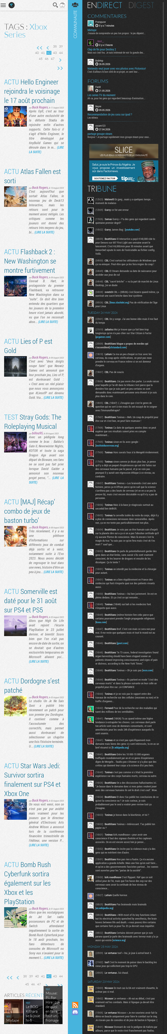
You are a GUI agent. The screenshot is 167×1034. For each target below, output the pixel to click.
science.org (119, 940)
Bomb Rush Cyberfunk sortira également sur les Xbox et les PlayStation (27, 883)
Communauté (75, 497)
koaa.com (101, 622)
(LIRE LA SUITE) (44, 232)
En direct (105, 5)
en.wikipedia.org (104, 908)
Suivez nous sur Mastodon (75, 1019)
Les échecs (93, 117)
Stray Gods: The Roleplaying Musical (32, 421)
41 (43, 53)
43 (55, 53)
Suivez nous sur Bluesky (75, 1026)
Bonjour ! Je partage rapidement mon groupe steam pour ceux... (119, 137)
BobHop (99, 60)
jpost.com (122, 643)
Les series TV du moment (101, 95)
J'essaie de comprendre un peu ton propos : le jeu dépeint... (117, 33)
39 (61, 46)
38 (55, 46)
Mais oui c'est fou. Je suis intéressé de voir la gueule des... (116, 52)
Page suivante (60, 60)
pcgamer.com (103, 337)
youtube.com (132, 229)
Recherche (55, 5)
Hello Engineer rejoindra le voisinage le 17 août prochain (32, 91)
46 (47, 59)
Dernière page (60, 68)
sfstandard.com (118, 347)
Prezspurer (100, 21)
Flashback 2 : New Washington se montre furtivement (30, 261)
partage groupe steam (100, 133)
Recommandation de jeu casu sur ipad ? (110, 114)
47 (52, 59)
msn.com (148, 670)
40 (37, 53)
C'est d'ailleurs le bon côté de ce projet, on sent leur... (113, 71)
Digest (141, 5)
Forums (98, 81)
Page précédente (48, 48)
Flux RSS (75, 1005)
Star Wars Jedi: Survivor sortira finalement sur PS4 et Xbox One (32, 779)
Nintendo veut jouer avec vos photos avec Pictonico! (117, 68)
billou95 (37, 433)
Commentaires (107, 16)
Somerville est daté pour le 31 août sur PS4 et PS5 (30, 600)
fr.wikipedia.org (120, 747)
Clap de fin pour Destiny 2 (102, 49)
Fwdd (98, 87)
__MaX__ (99, 41)
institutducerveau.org (107, 445)
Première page (39, 48)
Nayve (98, 106)
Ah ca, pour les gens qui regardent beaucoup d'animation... (116, 98)
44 (61, 53)
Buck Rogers (40, 107)
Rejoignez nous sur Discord (75, 1012)
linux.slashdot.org (119, 302)
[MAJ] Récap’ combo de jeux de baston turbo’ (29, 511)
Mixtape (92, 30)
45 (41, 59)
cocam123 (100, 125)
